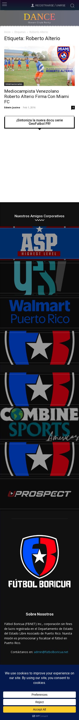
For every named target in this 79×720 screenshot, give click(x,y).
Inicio (7, 32)
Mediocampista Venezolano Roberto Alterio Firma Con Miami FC (36, 96)
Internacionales (13, 84)
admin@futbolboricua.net (51, 652)
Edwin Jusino (12, 107)
